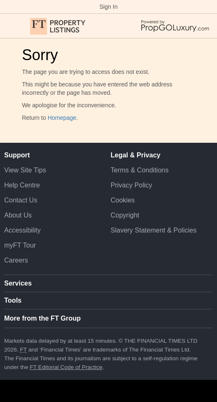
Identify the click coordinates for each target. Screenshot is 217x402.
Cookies (123, 200)
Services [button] (18, 283)
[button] (8, 26)
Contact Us (20, 200)
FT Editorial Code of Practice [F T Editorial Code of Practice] (66, 367)
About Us (18, 215)
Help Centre (22, 185)
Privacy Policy (132, 185)
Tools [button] (12, 300)
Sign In (109, 6)
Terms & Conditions (140, 170)
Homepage (62, 117)
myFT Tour (20, 245)
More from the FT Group (42, 318)
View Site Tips (25, 170)
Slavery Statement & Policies (154, 230)
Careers (16, 260)
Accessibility (22, 230)
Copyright (125, 215)
